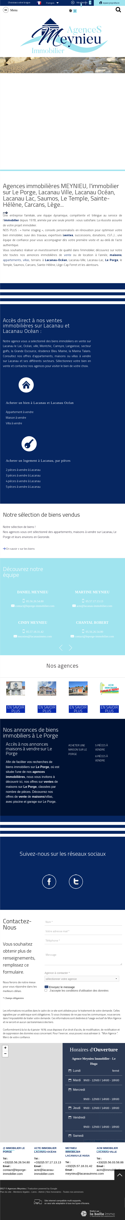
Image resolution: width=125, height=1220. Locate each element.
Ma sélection (81, 3)
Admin (41, 1192)
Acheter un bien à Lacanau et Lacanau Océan (40, 402)
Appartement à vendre (20, 412)
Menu (13, 9)
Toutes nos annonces (73, 1192)
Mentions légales (21, 1192)
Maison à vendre (16, 417)
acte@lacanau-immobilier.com (94, 605)
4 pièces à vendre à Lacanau (23, 481)
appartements (12, 260)
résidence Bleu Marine (52, 351)
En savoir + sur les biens (20, 549)
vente (67, 255)
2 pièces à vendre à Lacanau (23, 470)
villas (26, 260)
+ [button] (5, 1048)
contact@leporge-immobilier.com (34, 605)
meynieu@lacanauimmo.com (35, 636)
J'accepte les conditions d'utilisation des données (78, 990)
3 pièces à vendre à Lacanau (23, 475)
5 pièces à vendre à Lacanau (23, 486)
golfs (6, 351)
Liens (34, 1192)
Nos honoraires (53, 1192)
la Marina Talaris (79, 351)
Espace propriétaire (111, 2)
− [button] (5, 1054)
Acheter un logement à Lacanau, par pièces (38, 460)
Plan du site (5, 1192)
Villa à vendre (14, 423)
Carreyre (58, 346)
